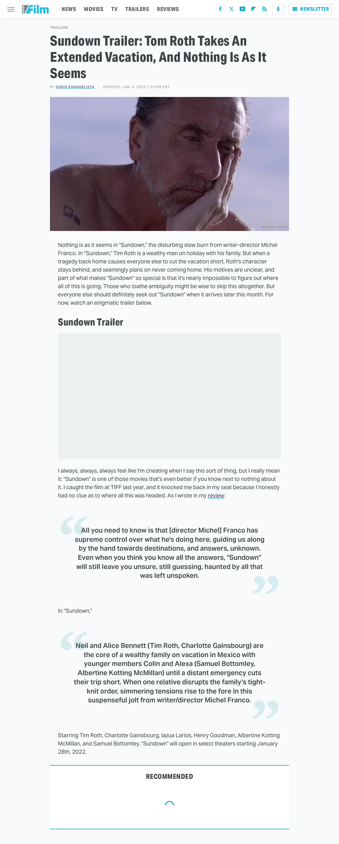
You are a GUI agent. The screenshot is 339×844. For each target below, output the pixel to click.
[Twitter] (231, 10)
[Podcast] (278, 9)
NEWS (69, 9)
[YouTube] (242, 10)
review (216, 495)
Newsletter (310, 9)
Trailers (59, 28)
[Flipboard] (253, 10)
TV (114, 9)
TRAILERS (137, 9)
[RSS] (264, 10)
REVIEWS (168, 9)
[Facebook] (220, 10)
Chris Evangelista (75, 87)
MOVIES (93, 9)
